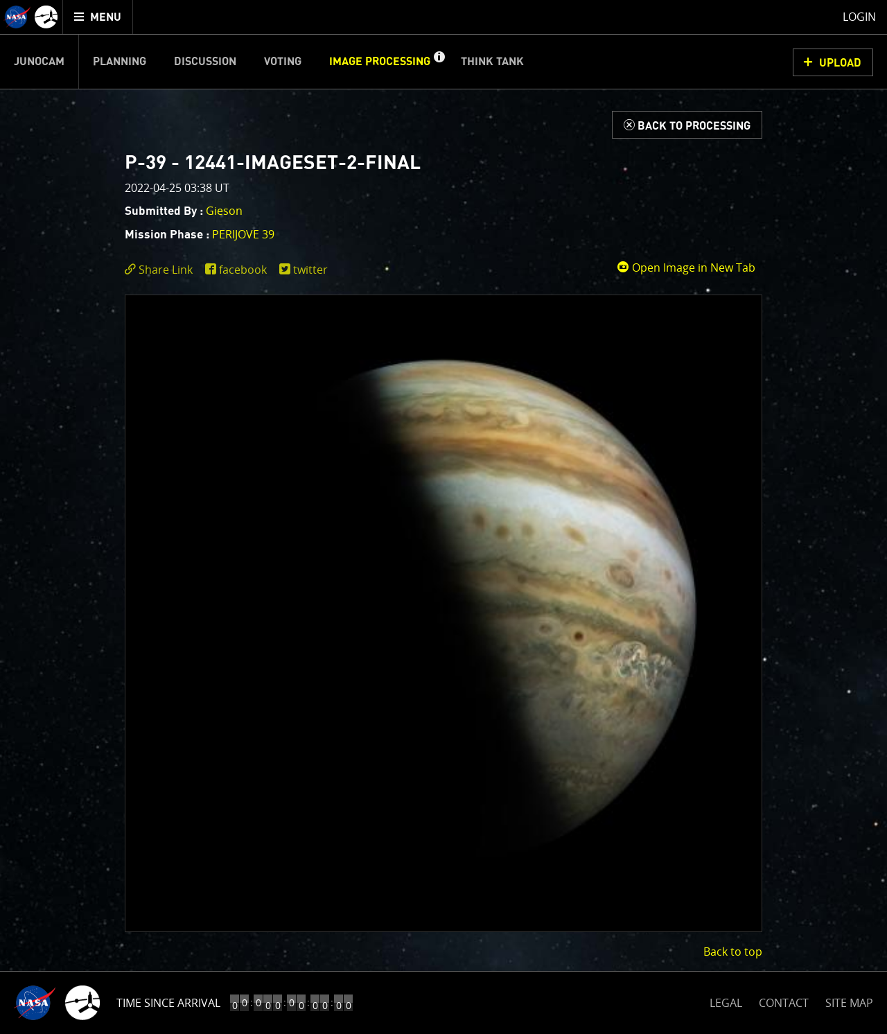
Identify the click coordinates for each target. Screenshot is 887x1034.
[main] (443, 517)
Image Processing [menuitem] (379, 61)
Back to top (732, 951)
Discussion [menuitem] (205, 61)
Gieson (224, 210)
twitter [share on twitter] (310, 269)
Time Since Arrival (168, 1002)
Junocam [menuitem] (39, 61)
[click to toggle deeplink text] (161, 270)
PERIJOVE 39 (243, 234)
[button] (438, 62)
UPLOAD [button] (840, 63)
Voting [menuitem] (282, 61)
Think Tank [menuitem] (492, 61)
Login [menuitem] (859, 16)
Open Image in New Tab (686, 267)
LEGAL (726, 1000)
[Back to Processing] (687, 125)
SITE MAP (849, 1002)
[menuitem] (98, 17)
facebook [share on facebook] (243, 269)
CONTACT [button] (784, 1002)
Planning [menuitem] (119, 61)
